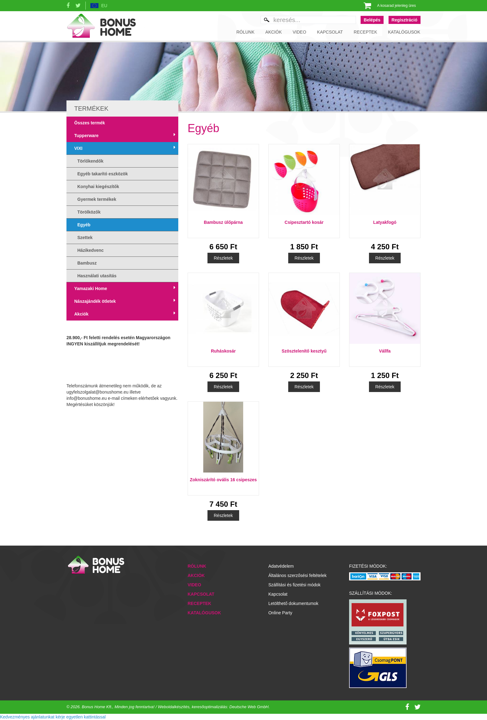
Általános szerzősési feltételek (297, 575)
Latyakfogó (385, 222)
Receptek (365, 32)
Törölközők (89, 212)
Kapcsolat (330, 32)
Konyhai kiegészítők (98, 186)
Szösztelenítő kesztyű (304, 350)
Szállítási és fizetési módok (294, 584)
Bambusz (87, 263)
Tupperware (86, 135)
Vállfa (384, 350)
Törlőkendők (90, 161)
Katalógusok (404, 32)
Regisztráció (404, 19)
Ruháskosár (223, 350)
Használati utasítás (96, 275)
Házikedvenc (90, 250)
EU (104, 5)
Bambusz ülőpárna (223, 222)
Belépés (372, 19)
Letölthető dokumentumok (293, 603)
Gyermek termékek (96, 199)
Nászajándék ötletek (95, 301)
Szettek (85, 237)
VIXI (78, 148)
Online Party (280, 612)
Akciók (273, 32)
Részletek (223, 258)
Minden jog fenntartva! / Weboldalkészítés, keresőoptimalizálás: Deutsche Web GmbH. (192, 706)
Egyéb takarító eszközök (102, 173)
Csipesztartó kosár (303, 222)
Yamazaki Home (90, 288)
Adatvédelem (281, 566)
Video (299, 32)
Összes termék (89, 122)
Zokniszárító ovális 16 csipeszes (223, 479)
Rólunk (245, 32)
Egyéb (83, 224)
